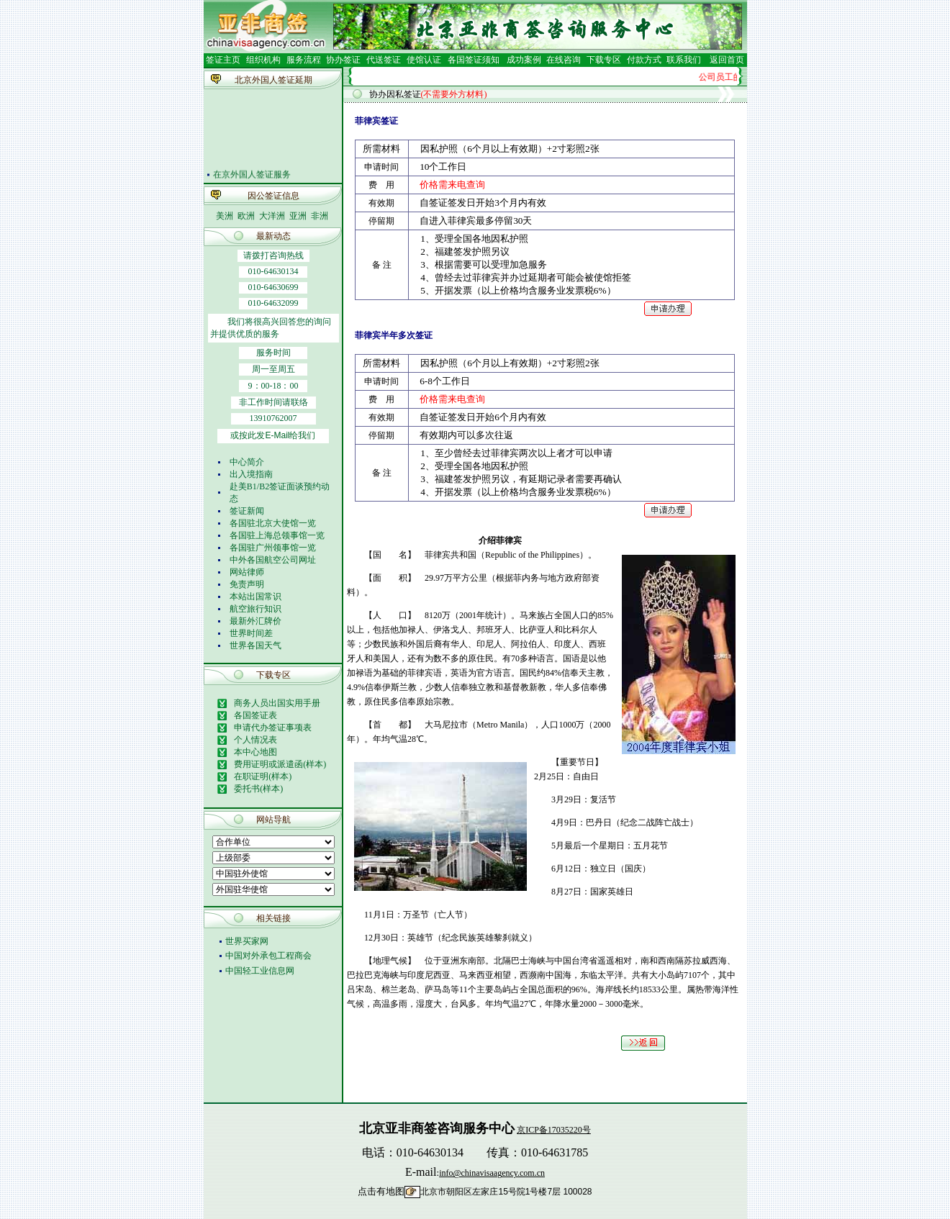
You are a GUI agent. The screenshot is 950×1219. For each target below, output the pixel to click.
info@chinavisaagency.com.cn (492, 1173)
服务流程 (303, 60)
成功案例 (524, 60)
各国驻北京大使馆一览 (273, 523)
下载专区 (604, 60)
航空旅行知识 (255, 609)
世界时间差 (251, 633)
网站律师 (247, 572)
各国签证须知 (473, 60)
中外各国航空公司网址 (273, 560)
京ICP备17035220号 (554, 1130)
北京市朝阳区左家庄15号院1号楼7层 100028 (506, 1192)
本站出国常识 (255, 597)
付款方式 (644, 60)
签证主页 (223, 60)
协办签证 (343, 60)
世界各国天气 (255, 645)
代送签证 (383, 60)
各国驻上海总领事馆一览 (277, 535)
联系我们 (682, 60)
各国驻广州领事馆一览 (273, 548)
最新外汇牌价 (255, 621)
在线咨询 (563, 60)
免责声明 (247, 584)
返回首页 (727, 60)
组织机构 (263, 60)
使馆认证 (424, 60)
